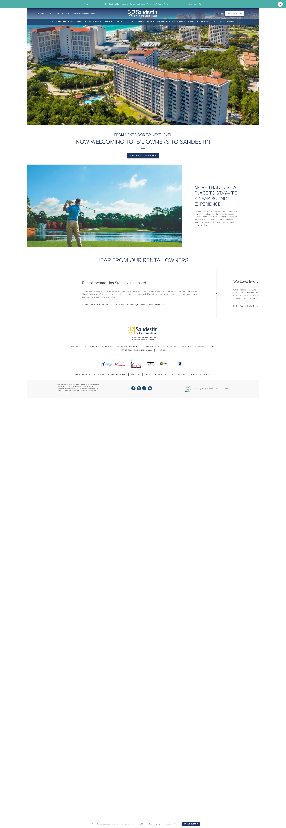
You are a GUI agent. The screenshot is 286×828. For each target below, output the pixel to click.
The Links (181, 374)
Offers (68, 13)
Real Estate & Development (217, 21)
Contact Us (58, 13)
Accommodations (60, 21)
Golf (107, 21)
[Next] (280, 4)
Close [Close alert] (200, 4)
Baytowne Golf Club (163, 374)
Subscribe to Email (153, 346)
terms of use (160, 824)
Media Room (107, 346)
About (192, 21)
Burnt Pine (135, 374)
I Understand (191, 824)
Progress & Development (128, 346)
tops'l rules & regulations (143, 155)
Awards (74, 346)
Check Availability (234, 13)
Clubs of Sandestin (88, 21)
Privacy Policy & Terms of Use (207, 388)
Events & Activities (81, 13)
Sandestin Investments (200, 374)
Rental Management (117, 374)
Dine (150, 21)
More (93, 13)
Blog (84, 346)
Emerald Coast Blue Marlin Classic (135, 350)
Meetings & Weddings (170, 21)
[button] (248, 14)
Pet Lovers (161, 350)
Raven (147, 374)
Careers (94, 346)
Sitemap (224, 388)
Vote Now (192, 4)
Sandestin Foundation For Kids (89, 374)
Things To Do (123, 21)
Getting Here (201, 346)
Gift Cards (171, 346)
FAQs (213, 346)
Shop (139, 21)
